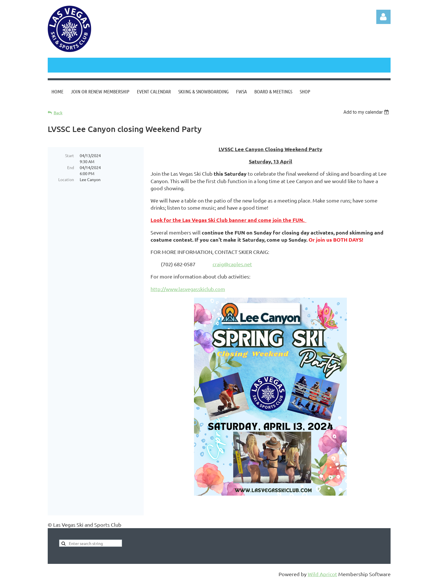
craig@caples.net (232, 264)
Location (66, 179)
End (70, 167)
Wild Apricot (322, 574)
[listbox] (367, 112)
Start (69, 155)
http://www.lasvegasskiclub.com (188, 289)
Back (58, 112)
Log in (383, 17)
